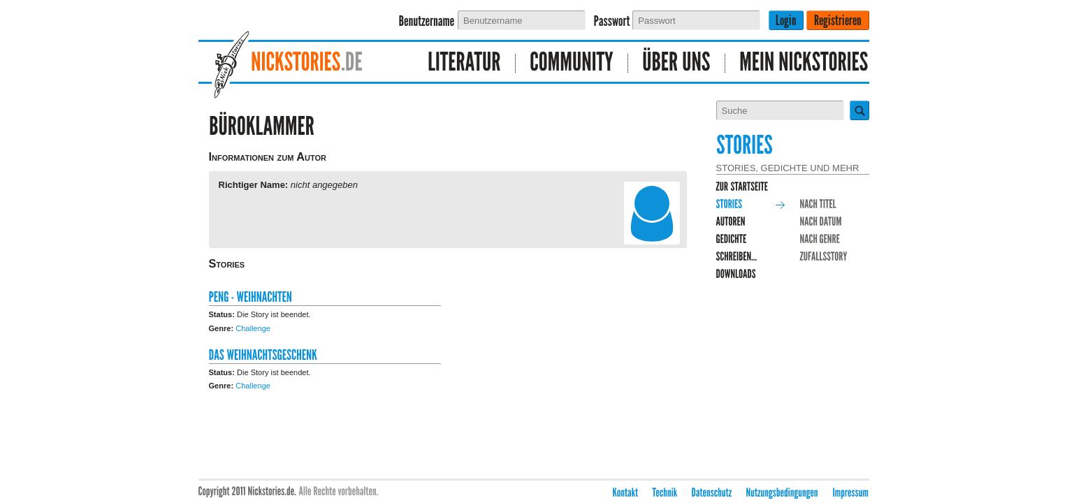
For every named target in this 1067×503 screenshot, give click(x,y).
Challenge (252, 328)
